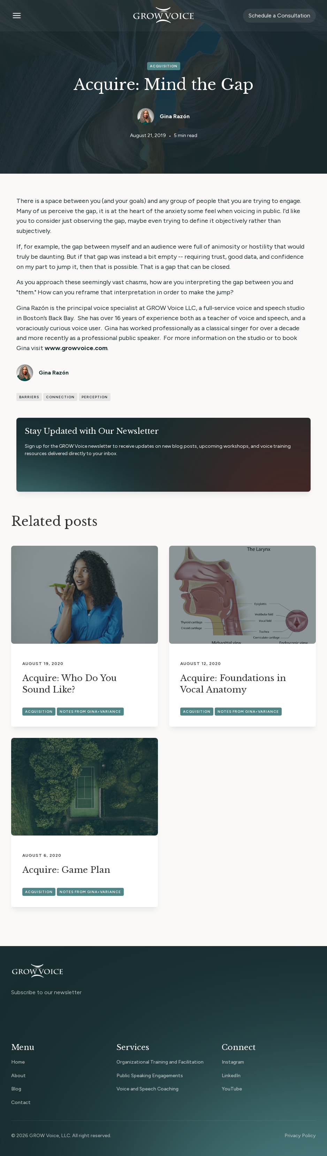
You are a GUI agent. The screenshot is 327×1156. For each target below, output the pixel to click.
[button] (67, 15)
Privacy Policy (300, 1136)
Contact (21, 1102)
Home (18, 1062)
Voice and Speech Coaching (147, 1089)
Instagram (233, 1062)
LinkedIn (231, 1076)
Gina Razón (175, 116)
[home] (163, 16)
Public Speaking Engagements (149, 1076)
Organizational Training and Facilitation (160, 1062)
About (18, 1076)
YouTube (232, 1089)
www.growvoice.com (76, 348)
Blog (16, 1089)
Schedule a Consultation (279, 15)
